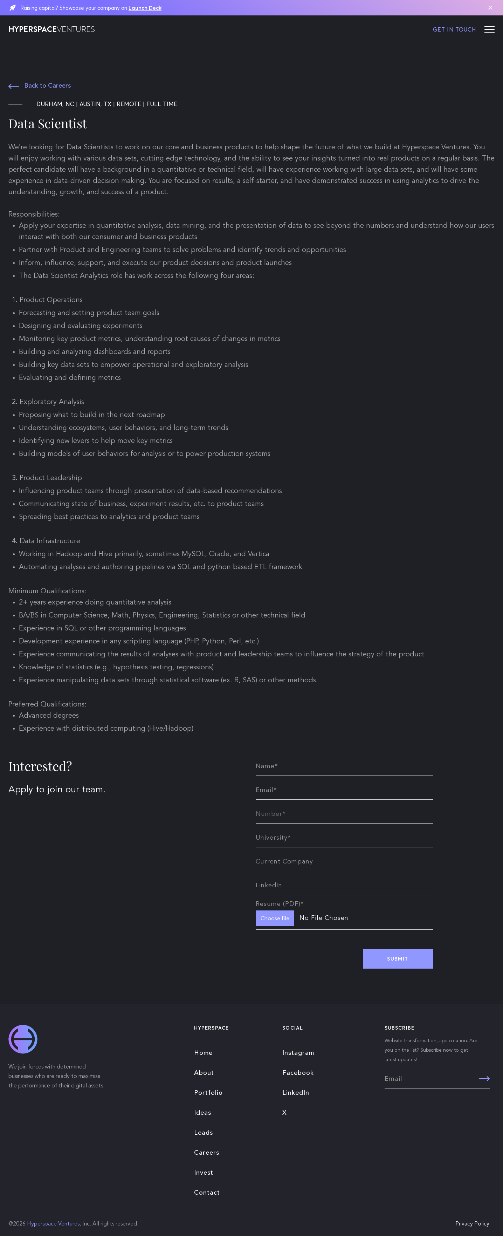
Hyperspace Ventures (53, 1224)
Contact (207, 1193)
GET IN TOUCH (454, 29)
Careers (206, 1153)
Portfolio (208, 1093)
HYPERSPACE (51, 29)
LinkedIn (295, 1093)
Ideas (202, 1113)
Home (203, 1053)
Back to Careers (39, 86)
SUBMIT (397, 959)
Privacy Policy (472, 1224)
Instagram (298, 1053)
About (204, 1073)
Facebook (298, 1073)
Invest (203, 1173)
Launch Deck (145, 8)
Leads (203, 1133)
